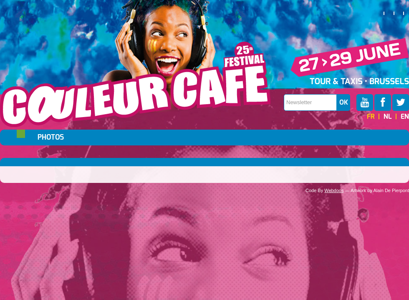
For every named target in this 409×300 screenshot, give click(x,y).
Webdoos (333, 190)
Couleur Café (135, 85)
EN (405, 116)
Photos (51, 137)
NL (388, 116)
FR (371, 116)
